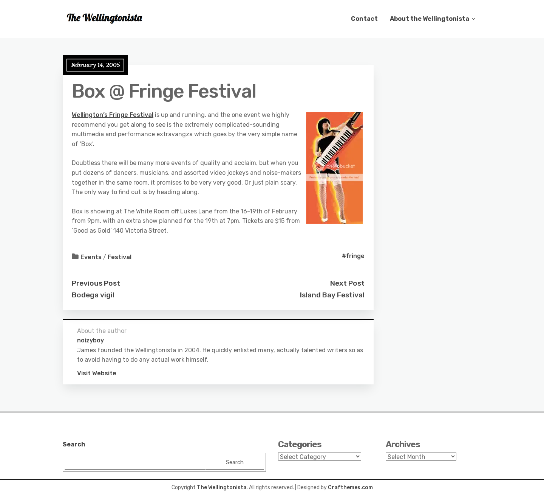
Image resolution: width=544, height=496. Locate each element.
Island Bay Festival (332, 295)
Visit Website (96, 373)
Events (91, 257)
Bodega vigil (93, 295)
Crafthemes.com (350, 487)
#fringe (353, 256)
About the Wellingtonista (429, 18)
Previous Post (96, 283)
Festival (119, 257)
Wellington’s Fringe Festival (112, 114)
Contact (364, 18)
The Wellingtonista (222, 487)
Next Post (347, 283)
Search (74, 444)
